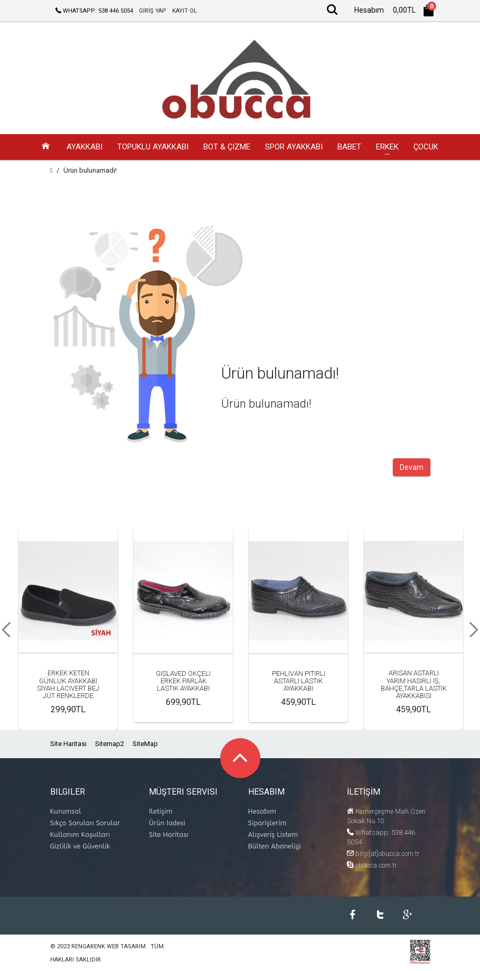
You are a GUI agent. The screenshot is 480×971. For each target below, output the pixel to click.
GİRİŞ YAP (152, 10)
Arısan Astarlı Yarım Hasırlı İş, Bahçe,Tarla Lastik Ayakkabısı (414, 685)
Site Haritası (68, 744)
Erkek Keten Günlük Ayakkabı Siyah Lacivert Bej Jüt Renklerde (68, 685)
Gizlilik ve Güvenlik (80, 847)
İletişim (161, 812)
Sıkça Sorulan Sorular (85, 823)
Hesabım (262, 812)
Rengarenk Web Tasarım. (109, 947)
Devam (411, 468)
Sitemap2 (109, 744)
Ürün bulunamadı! (90, 171)
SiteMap (145, 744)
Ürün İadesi (167, 823)
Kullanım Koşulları (80, 835)
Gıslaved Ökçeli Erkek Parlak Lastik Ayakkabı (183, 681)
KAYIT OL (184, 10)
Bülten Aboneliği (274, 847)
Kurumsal (65, 812)
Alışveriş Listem (273, 835)
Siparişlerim (267, 823)
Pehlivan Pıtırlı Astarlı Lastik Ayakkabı (298, 681)
